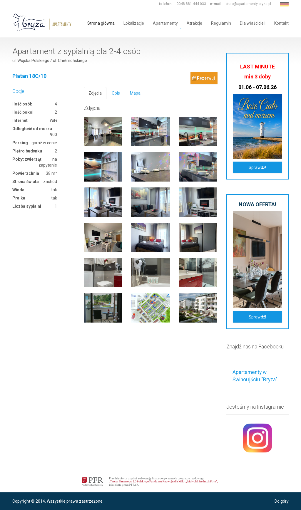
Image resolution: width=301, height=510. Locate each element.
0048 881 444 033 (191, 4)
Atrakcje (194, 23)
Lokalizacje (133, 23)
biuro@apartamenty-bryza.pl (248, 4)
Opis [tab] (116, 93)
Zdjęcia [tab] (95, 93)
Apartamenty (165, 23)
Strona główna (101, 23)
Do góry (282, 501)
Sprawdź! (257, 167)
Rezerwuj (203, 78)
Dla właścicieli (252, 23)
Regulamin (221, 23)
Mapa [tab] (135, 93)
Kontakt (281, 23)
